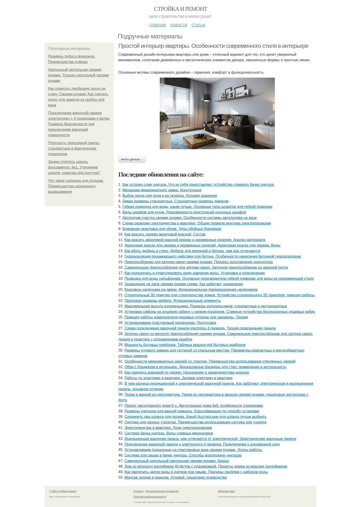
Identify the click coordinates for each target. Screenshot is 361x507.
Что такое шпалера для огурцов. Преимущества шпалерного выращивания (76, 186)
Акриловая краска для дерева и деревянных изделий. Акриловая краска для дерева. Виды (202, 245)
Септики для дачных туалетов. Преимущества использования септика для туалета (195, 422)
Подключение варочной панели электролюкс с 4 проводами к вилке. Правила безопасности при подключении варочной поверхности (79, 124)
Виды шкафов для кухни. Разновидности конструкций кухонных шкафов (184, 212)
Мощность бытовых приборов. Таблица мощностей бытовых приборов (185, 345)
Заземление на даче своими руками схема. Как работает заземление (184, 284)
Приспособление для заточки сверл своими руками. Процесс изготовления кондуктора (199, 262)
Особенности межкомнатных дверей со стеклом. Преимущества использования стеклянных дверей (210, 361)
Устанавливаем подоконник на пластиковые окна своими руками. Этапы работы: (194, 450)
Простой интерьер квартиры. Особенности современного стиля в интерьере (213, 45)
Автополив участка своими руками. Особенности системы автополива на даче (189, 218)
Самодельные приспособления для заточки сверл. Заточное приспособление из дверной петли (206, 267)
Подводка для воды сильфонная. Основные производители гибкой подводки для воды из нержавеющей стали (219, 278)
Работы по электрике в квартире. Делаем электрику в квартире (179, 378)
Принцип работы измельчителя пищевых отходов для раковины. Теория (186, 317)
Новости (178, 24)
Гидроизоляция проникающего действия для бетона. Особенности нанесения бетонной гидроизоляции (213, 256)
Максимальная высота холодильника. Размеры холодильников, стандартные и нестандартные (206, 306)
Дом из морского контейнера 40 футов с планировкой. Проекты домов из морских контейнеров (206, 466)
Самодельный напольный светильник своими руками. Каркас (177, 461)
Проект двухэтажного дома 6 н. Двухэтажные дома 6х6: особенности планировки (194, 406)
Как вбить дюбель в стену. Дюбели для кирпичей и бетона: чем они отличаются (192, 251)
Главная (157, 24)
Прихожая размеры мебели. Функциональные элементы (173, 301)
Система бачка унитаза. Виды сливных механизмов (169, 433)
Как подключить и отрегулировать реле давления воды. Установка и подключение (195, 273)
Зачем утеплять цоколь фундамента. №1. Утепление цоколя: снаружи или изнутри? (74, 167)
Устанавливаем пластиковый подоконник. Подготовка (170, 323)
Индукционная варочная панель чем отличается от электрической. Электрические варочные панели (210, 439)
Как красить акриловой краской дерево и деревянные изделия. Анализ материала (195, 240)
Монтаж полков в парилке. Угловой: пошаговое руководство (176, 477)
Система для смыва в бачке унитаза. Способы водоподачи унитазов (183, 455)
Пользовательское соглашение (162, 491)
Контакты (138, 491)
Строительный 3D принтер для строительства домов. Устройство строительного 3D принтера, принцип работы (220, 295)
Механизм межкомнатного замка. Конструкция (161, 190)
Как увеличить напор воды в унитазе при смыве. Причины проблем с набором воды (196, 472)
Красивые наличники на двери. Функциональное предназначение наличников (191, 289)
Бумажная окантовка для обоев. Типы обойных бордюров (171, 229)
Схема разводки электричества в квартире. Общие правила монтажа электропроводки (196, 223)
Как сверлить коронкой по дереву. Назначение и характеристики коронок (187, 372)
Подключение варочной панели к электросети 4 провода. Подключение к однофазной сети (202, 444)
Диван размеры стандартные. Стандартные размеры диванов (175, 201)
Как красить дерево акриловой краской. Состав (165, 234)
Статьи (198, 24)
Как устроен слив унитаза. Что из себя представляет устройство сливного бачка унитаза (198, 184)
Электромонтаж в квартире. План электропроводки (168, 428)
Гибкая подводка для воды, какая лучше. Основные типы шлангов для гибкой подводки (197, 207)
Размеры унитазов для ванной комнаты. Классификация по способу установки (192, 411)
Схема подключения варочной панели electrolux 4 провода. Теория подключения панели (200, 328)
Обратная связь (226, 491)
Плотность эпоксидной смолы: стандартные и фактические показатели (74, 148)
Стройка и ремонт (180, 9)
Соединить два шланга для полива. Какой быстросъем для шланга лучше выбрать (196, 417)
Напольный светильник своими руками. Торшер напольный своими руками (78, 75)
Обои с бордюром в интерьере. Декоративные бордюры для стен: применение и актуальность (205, 367)
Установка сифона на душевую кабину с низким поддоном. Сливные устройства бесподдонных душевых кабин (220, 312)
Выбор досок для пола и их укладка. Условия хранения (169, 196)
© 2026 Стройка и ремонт (63, 491)
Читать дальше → (132, 159)
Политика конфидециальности (150, 496)
